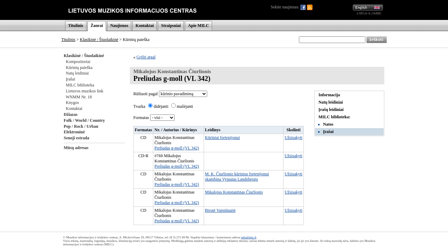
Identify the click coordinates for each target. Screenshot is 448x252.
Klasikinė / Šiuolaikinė (99, 39)
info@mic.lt (249, 237)
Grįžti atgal (145, 57)
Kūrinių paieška (79, 67)
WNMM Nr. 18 (79, 96)
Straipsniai (171, 25)
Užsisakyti (293, 137)
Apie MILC (198, 25)
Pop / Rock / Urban (81, 126)
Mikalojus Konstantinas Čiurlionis (234, 192)
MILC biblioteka (80, 85)
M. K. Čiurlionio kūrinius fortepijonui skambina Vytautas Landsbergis (237, 177)
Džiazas (70, 114)
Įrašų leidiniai (331, 109)
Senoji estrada (76, 137)
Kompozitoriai (78, 61)
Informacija (329, 94)
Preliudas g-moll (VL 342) (176, 148)
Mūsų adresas (76, 147)
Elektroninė (74, 132)
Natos (328, 124)
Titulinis (75, 25)
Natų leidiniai (77, 73)
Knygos (72, 102)
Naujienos (119, 25)
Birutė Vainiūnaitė (220, 210)
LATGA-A (363, 13)
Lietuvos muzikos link (84, 91)
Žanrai (97, 25)
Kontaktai (144, 25)
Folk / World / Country (84, 120)
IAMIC (377, 13)
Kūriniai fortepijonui (222, 137)
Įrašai (70, 79)
